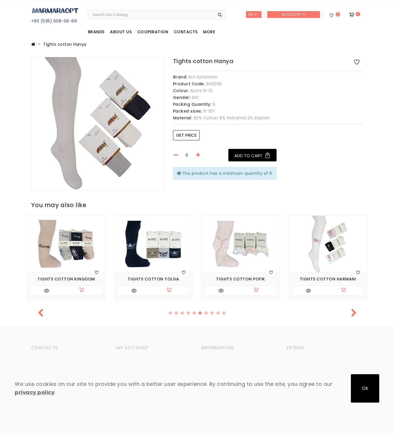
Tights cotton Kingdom (66, 279)
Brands (96, 32)
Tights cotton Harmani (328, 279)
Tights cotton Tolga (153, 279)
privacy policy (34, 392)
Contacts (186, 32)
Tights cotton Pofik (240, 279)
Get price (186, 135)
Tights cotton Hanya (65, 44)
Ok (365, 388)
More (209, 32)
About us (121, 32)
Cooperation (152, 32)
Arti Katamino (202, 77)
